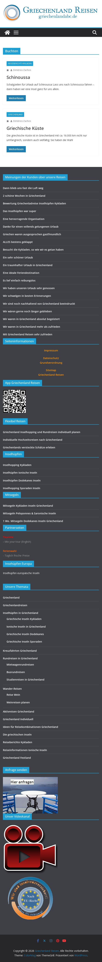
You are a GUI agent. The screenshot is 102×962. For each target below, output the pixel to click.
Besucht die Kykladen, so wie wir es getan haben (33, 249)
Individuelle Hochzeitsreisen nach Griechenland (32, 439)
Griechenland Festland (17, 757)
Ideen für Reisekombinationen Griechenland (30, 727)
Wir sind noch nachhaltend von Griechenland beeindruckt (39, 303)
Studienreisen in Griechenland (25, 679)
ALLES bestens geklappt (18, 242)
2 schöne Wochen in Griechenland (24, 195)
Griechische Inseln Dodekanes (25, 634)
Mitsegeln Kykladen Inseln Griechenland (28, 505)
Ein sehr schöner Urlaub (18, 257)
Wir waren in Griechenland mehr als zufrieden (31, 326)
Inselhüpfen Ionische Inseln (20, 472)
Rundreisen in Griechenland (20, 658)
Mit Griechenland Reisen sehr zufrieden (27, 334)
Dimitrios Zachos (22, 70)
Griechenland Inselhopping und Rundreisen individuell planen (41, 432)
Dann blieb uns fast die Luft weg (23, 188)
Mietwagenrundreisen (20, 664)
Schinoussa (18, 77)
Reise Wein (13, 694)
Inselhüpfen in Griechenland (20, 613)
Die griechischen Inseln (17, 734)
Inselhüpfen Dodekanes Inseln (22, 480)
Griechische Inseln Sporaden (24, 641)
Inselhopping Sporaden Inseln (21, 488)
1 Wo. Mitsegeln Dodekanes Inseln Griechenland (33, 521)
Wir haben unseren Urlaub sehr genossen (29, 288)
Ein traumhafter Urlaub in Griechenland (27, 265)
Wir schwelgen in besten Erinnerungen (27, 296)
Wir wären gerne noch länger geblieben (27, 311)
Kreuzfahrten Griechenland (20, 650)
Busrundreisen (16, 672)
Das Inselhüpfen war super (19, 211)
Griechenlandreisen (15, 605)
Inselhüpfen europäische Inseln (21, 573)
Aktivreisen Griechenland (18, 711)
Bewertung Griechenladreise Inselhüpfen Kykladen (34, 203)
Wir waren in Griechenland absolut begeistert (31, 319)
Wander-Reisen (12, 688)
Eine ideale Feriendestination (21, 273)
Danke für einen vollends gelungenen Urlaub (30, 226)
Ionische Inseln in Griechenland (26, 626)
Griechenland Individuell (18, 719)
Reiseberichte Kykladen (20, 63)
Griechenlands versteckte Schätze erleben (29, 447)
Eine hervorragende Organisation (23, 219)
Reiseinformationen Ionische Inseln (25, 750)
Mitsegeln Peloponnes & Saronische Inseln (29, 513)
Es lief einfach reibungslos (19, 280)
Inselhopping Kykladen (17, 465)
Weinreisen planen (18, 702)
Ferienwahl (9, 551)
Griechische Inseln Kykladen (24, 619)
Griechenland (15, 114)
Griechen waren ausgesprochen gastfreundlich (32, 234)
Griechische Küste (25, 128)
